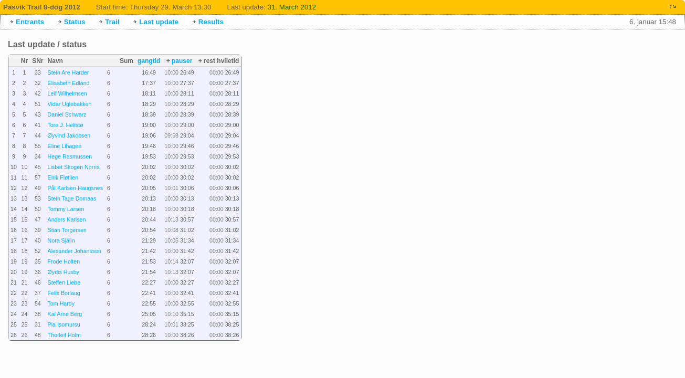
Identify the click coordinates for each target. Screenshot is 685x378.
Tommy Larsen (66, 209)
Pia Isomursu (64, 324)
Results (211, 22)
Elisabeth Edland (69, 83)
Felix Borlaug (64, 293)
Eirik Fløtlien (63, 177)
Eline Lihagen (65, 146)
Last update (158, 22)
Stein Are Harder (68, 72)
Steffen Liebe (64, 282)
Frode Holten (64, 261)
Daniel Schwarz (67, 114)
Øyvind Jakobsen (69, 135)
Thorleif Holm (64, 335)
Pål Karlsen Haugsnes (75, 188)
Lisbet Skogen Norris (74, 167)
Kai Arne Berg (65, 314)
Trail (112, 22)
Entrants (30, 22)
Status (75, 22)
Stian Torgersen (67, 230)
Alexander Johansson (75, 251)
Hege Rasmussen (70, 156)
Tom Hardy (61, 303)
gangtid (149, 61)
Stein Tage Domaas (72, 198)
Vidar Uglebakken (70, 104)
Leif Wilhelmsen (67, 93)
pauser (182, 61)
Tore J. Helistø (65, 125)
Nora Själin (61, 240)
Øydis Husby (63, 272)
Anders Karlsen (67, 219)
